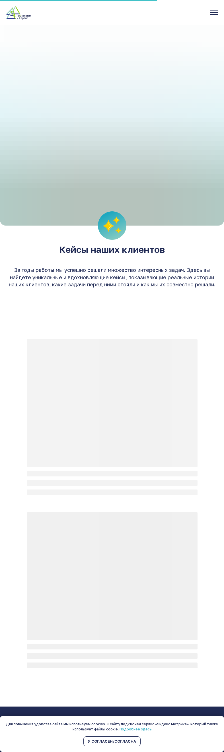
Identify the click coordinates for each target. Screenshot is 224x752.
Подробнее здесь (136, 729)
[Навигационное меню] (214, 12)
